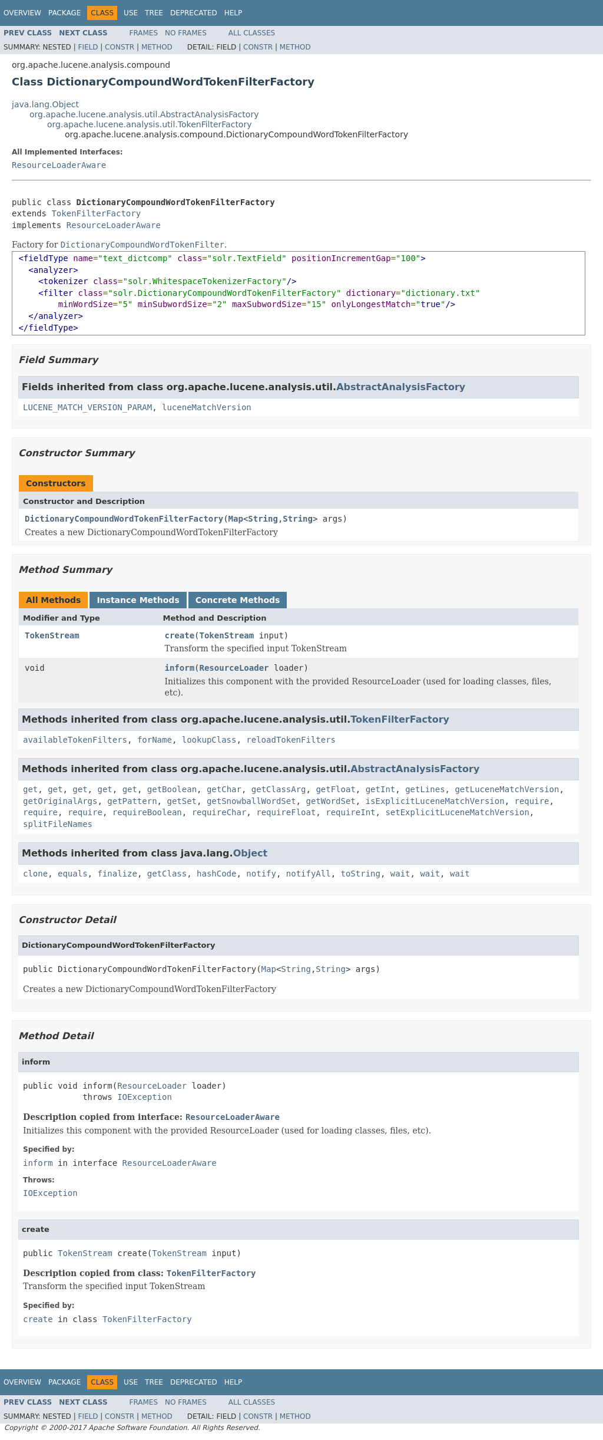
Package (64, 13)
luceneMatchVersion (206, 407)
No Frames (186, 33)
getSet (182, 801)
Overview (22, 13)
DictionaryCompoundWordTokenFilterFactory (124, 518)
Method (157, 47)
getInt (381, 789)
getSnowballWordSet (251, 801)
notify (261, 873)
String (263, 518)
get (30, 789)
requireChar (219, 812)
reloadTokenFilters (291, 739)
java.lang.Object (45, 104)
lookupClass (209, 739)
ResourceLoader (234, 668)
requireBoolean (147, 812)
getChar (224, 789)
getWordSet (330, 801)
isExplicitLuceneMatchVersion (435, 801)
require (532, 801)
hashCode (216, 873)
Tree (154, 13)
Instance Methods (138, 600)
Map (235, 518)
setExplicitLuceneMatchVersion (457, 812)
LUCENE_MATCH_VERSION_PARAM (87, 407)
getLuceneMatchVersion (507, 789)
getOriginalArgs (60, 801)
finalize (117, 873)
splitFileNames (57, 824)
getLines (425, 789)
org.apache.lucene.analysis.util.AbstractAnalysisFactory (144, 114)
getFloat (335, 789)
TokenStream (52, 635)
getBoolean (172, 789)
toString (360, 873)
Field (88, 47)
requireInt (350, 812)
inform (180, 668)
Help (233, 13)
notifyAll (308, 873)
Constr (119, 47)
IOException (144, 1097)
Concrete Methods (238, 600)
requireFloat (286, 812)
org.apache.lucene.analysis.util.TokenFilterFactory (149, 124)
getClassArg (278, 789)
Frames (144, 33)
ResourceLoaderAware (59, 165)
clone (35, 873)
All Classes (251, 33)
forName (154, 739)
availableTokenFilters (75, 739)
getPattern (132, 801)
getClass (167, 873)
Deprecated (193, 13)
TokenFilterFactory (96, 213)
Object (250, 853)
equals (73, 873)
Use (131, 13)
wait (400, 873)
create (180, 635)
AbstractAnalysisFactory (400, 387)
